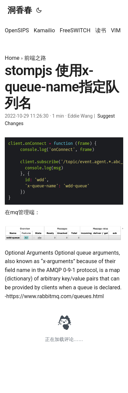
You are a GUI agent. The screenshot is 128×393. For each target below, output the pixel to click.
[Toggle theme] (39, 10)
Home (12, 58)
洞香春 (20, 10)
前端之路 (35, 58)
